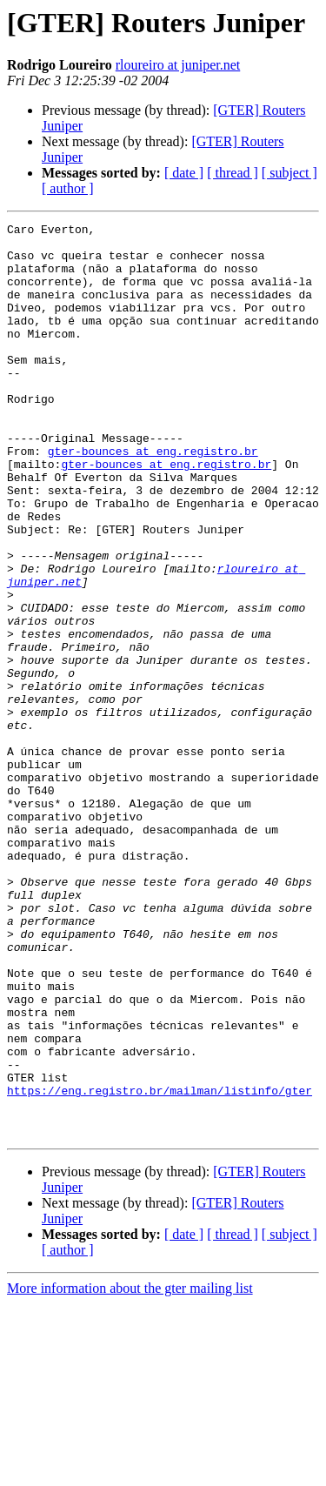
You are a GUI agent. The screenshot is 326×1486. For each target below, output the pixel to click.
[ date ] (183, 172)
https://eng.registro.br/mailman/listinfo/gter (159, 1265)
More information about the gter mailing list (130, 1470)
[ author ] (68, 188)
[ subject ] (289, 172)
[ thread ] (232, 172)
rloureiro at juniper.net (178, 64)
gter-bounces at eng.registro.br (153, 497)
